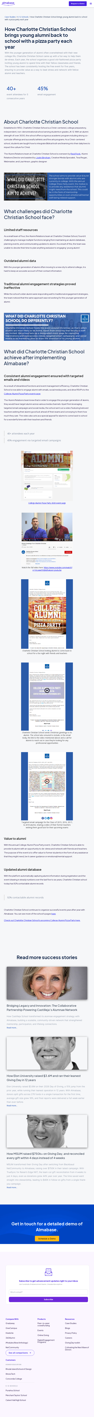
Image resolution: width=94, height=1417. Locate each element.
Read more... (12, 1027)
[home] (8, 4)
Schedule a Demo (47, 1238)
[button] (90, 3)
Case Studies (10, 17)
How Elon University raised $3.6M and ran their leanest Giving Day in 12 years (44, 1078)
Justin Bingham (43, 157)
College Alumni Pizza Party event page (22, 393)
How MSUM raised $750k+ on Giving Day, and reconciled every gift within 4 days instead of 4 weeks (45, 1156)
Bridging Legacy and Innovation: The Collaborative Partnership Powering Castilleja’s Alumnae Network (42, 1008)
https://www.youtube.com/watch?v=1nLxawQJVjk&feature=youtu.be (52, 568)
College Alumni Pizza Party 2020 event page (47, 503)
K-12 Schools (22, 17)
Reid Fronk (75, 153)
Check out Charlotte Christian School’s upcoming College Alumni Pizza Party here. (42, 920)
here (53, 913)
